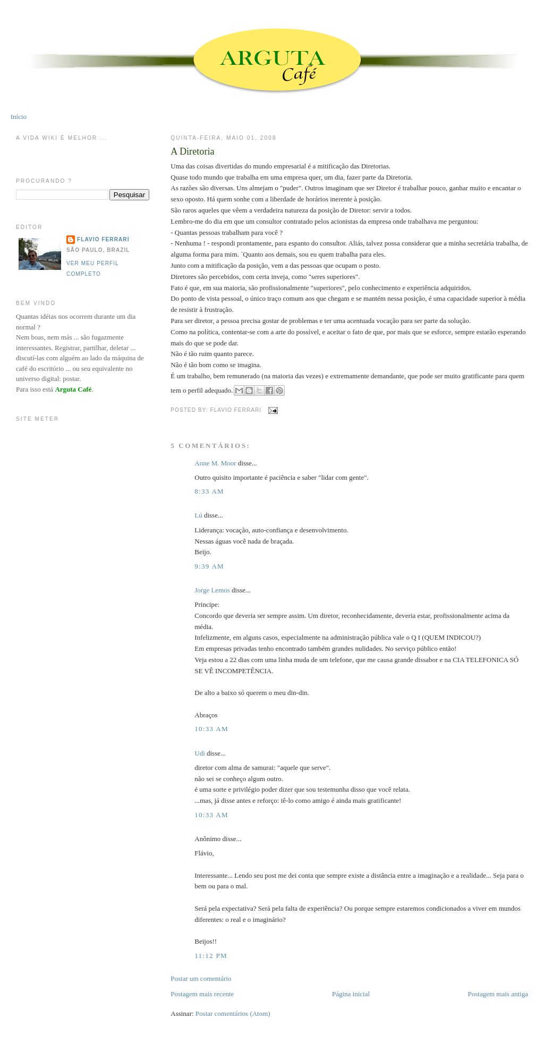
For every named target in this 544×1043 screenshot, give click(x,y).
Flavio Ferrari (103, 239)
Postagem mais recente (202, 994)
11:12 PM (210, 956)
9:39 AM (209, 566)
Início (19, 117)
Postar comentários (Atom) (233, 1013)
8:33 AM (209, 491)
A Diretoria (192, 151)
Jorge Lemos (212, 590)
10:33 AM (211, 729)
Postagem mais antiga (498, 994)
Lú (198, 515)
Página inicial (351, 994)
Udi (199, 753)
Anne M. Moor (215, 463)
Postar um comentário (201, 978)
